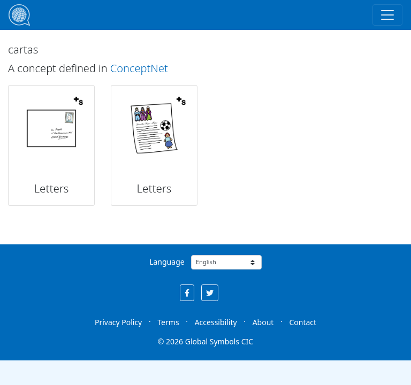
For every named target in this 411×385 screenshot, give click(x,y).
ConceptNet (139, 68)
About (263, 322)
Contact (302, 322)
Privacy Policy (118, 322)
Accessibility (216, 322)
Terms (168, 322)
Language (166, 262)
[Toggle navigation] (387, 15)
